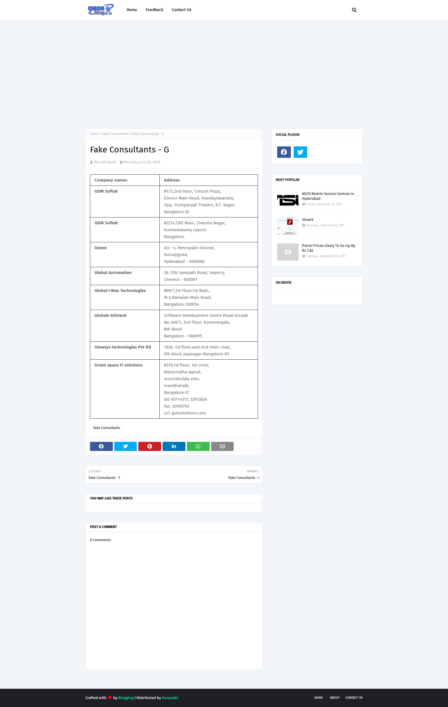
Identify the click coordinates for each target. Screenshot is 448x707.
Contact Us (354, 698)
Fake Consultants (115, 134)
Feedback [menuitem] (154, 9)
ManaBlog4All (105, 162)
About (335, 698)
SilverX (307, 219)
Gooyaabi (170, 698)
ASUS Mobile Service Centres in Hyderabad (328, 196)
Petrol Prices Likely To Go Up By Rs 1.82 (328, 248)
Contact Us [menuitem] (181, 9)
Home (94, 134)
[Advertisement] (224, 69)
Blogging (125, 698)
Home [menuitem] (132, 9)
